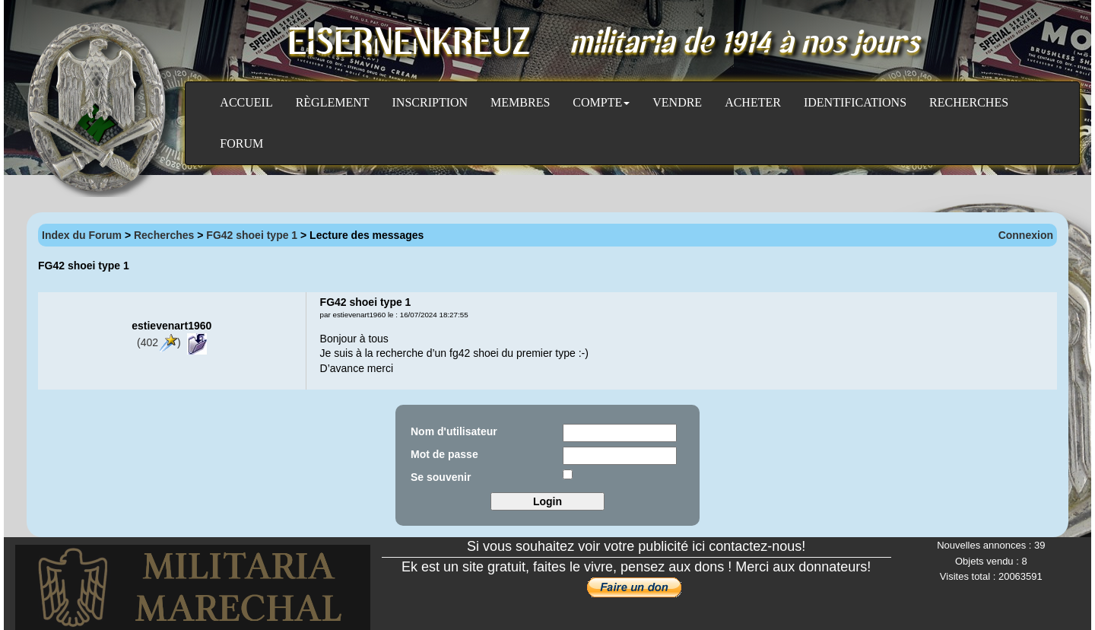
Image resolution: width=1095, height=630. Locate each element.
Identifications (855, 102)
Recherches (968, 102)
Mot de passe (444, 454)
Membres (520, 102)
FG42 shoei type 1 (253, 235)
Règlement (333, 102)
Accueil (246, 102)
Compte (601, 102)
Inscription (430, 102)
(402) (159, 342)
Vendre (677, 102)
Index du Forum (82, 235)
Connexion (1025, 235)
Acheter (753, 102)
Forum (241, 143)
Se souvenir (441, 477)
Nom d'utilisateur (454, 431)
